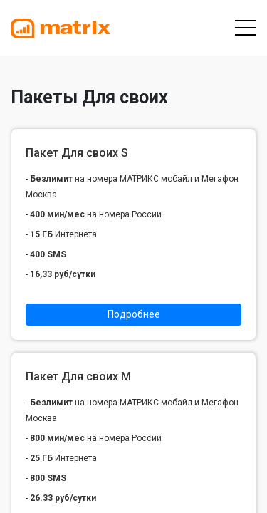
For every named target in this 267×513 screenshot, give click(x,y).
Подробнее (134, 314)
